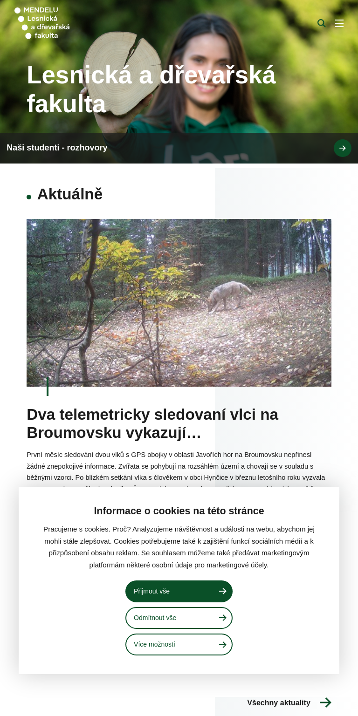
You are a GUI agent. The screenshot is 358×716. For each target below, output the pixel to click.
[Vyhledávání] (321, 23)
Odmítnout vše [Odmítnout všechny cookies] (156, 617)
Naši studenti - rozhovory (180, 699)
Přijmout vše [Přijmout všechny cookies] (153, 590)
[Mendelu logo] (63, 23)
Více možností (155, 644)
